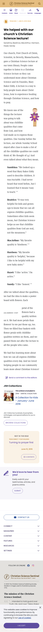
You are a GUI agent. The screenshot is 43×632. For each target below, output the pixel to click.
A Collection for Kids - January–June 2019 (26, 401)
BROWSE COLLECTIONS (16, 422)
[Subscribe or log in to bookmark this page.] (23, 11)
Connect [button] (8, 526)
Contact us (21, 517)
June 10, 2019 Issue (24, 21)
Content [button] (8, 536)
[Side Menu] (3, 4)
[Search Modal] (39, 4)
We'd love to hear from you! (25, 473)
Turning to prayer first (21, 442)
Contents (28, 457)
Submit (17, 490)
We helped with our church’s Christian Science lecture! (19, 34)
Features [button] (8, 540)
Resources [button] (9, 545)
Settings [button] (8, 550)
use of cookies (24, 617)
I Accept (21, 625)
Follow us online (16, 565)
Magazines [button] (9, 531)
